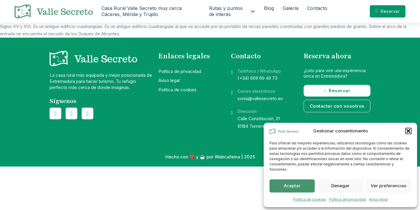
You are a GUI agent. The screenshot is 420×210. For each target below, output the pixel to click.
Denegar (340, 185)
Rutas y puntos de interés (226, 11)
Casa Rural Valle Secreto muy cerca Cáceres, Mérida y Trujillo (142, 11)
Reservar (388, 11)
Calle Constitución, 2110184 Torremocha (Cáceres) (266, 122)
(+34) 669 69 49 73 (257, 78)
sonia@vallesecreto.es (260, 98)
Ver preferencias (388, 185)
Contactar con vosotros (337, 106)
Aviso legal (378, 199)
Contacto (317, 8)
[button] (408, 131)
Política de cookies (309, 199)
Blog (269, 8)
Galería (290, 8)
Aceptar (292, 185)
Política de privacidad (347, 199)
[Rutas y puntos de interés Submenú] (253, 11)
